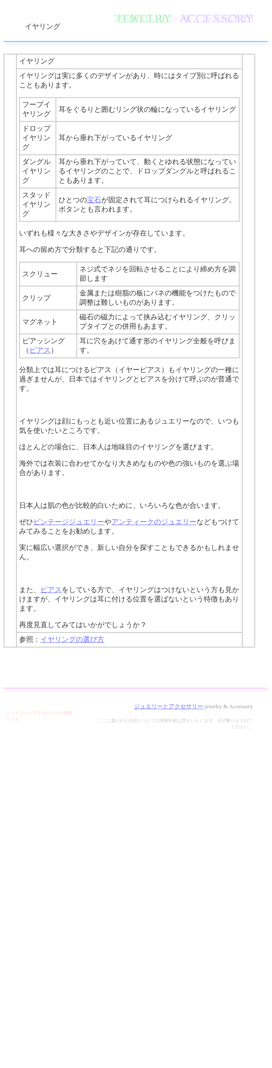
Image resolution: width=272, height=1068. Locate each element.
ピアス (40, 350)
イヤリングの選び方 (72, 639)
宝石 (94, 200)
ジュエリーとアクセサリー (168, 706)
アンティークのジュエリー (154, 522)
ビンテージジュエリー (68, 522)
